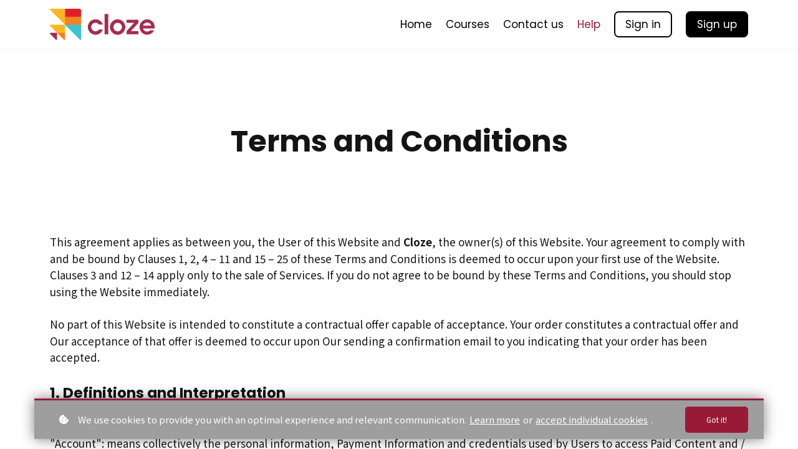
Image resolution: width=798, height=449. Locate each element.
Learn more (494, 418)
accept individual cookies (592, 418)
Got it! (714, 418)
